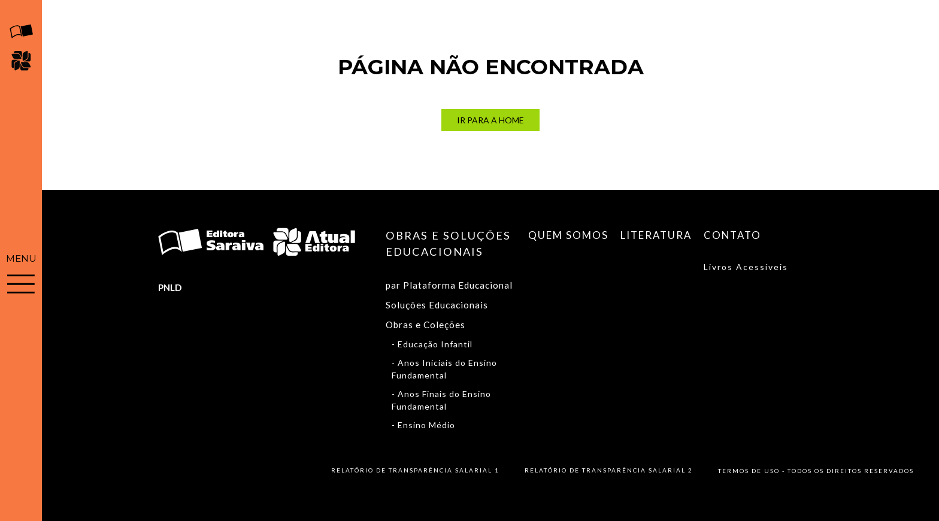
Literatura (656, 235)
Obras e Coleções (425, 324)
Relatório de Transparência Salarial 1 (415, 470)
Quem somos (568, 235)
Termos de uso (749, 470)
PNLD (169, 287)
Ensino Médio (426, 425)
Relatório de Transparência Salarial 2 (609, 470)
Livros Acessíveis (746, 267)
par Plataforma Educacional (449, 285)
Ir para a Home (490, 120)
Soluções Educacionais (437, 304)
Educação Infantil (435, 344)
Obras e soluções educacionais (448, 243)
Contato (732, 235)
